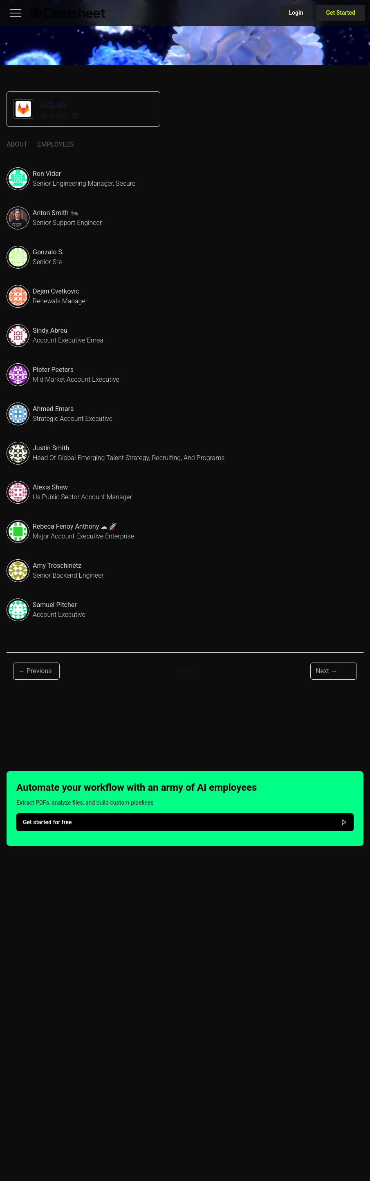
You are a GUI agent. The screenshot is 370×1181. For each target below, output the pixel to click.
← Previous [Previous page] (35, 671)
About (17, 144)
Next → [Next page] (326, 671)
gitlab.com (53, 115)
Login (296, 12)
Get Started (340, 12)
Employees (55, 144)
